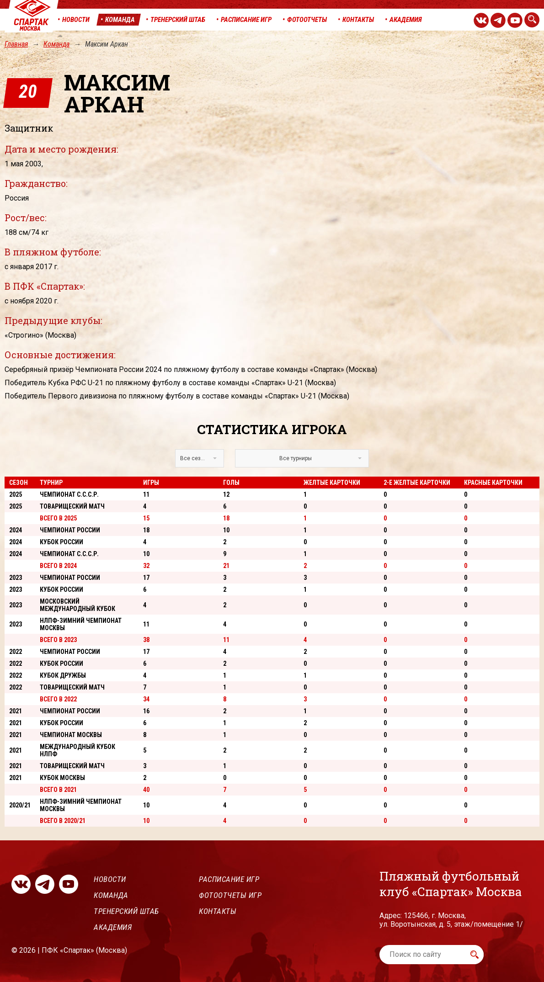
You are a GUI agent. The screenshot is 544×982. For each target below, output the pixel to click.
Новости (110, 879)
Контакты (217, 911)
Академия (113, 927)
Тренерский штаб (126, 911)
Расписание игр (229, 879)
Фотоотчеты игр (230, 895)
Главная (16, 44)
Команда (56, 44)
